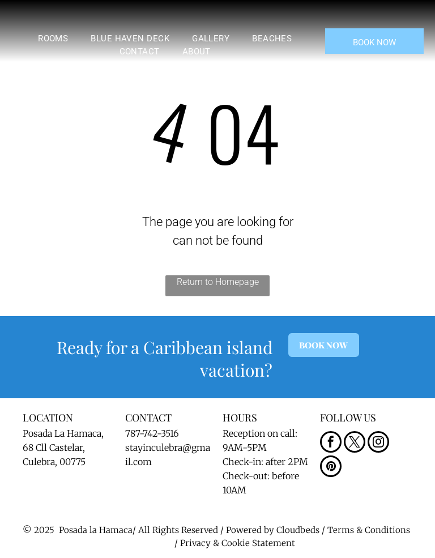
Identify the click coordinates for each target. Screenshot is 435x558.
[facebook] (331, 443)
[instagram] (378, 443)
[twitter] (354, 443)
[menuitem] (53, 38)
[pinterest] (331, 467)
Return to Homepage (218, 281)
